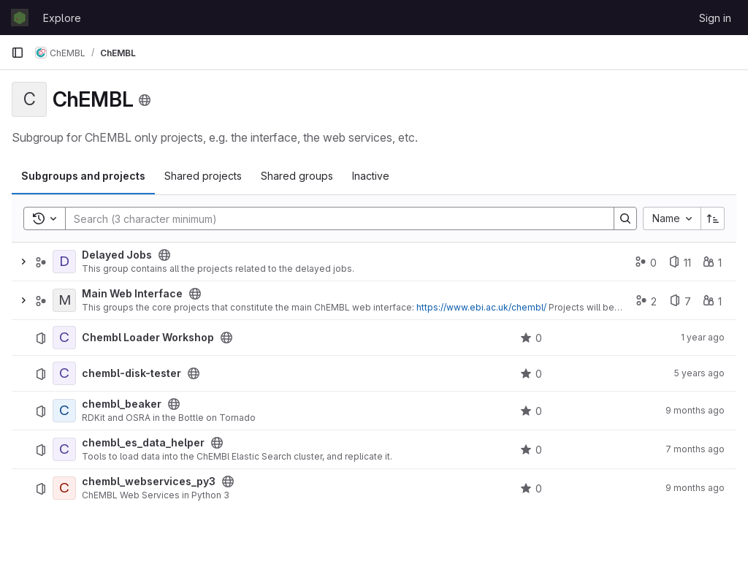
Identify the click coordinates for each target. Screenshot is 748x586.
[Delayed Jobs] (64, 261)
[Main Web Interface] (64, 300)
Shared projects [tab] (203, 176)
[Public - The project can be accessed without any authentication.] (226, 337)
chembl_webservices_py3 (148, 481)
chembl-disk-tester (131, 373)
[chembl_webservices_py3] (64, 488)
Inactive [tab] (370, 176)
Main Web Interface (132, 294)
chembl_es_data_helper (143, 443)
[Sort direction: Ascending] (713, 218)
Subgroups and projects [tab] (83, 176)
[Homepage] (19, 17)
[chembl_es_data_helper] (64, 449)
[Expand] (23, 261)
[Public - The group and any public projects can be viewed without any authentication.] (164, 255)
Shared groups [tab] (297, 176)
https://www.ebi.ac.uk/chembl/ (481, 307)
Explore (62, 18)
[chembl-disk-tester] (64, 373)
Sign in (715, 18)
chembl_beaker (121, 404)
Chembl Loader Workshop (148, 337)
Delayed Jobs (117, 255)
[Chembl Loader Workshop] (64, 337)
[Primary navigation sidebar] (17, 52)
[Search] (332, 218)
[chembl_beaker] (64, 410)
